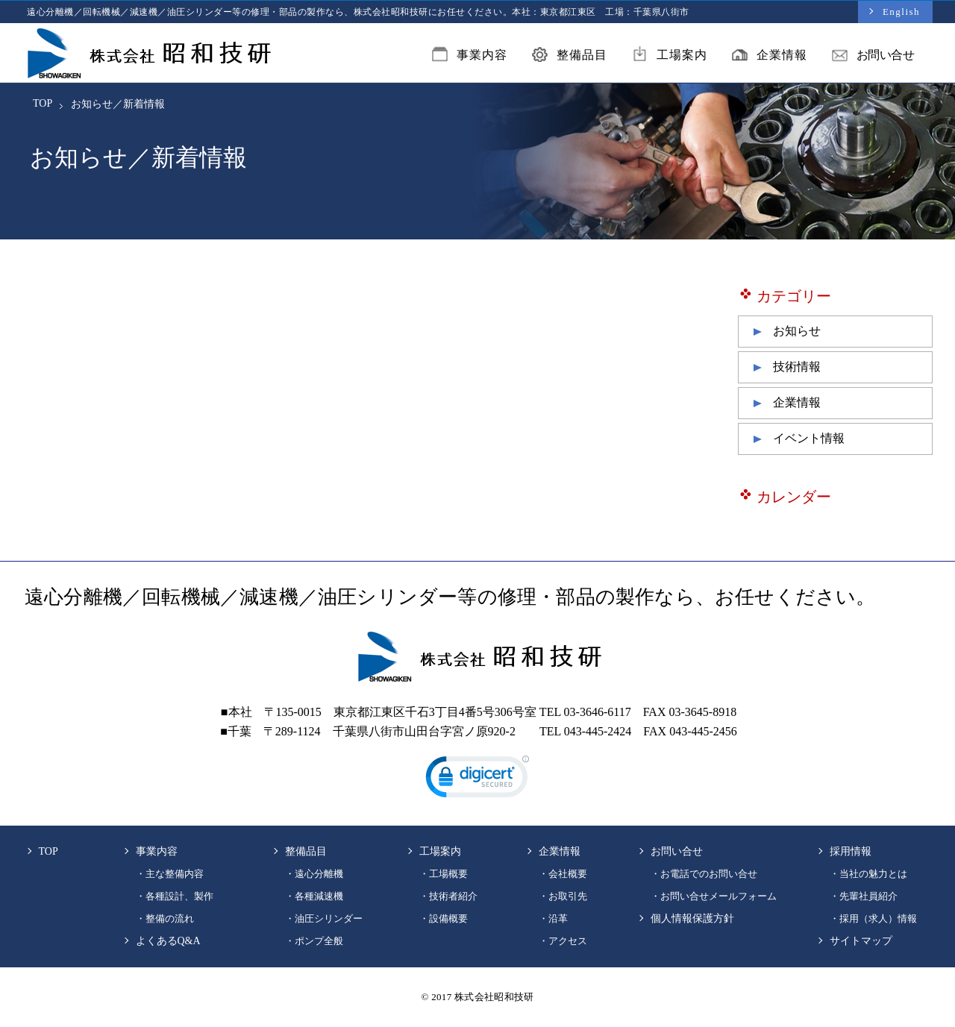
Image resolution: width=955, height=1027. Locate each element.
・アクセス (563, 940)
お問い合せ (873, 56)
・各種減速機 (314, 896)
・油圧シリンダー (324, 918)
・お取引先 (563, 896)
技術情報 (797, 366)
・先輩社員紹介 (864, 896)
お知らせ (797, 330)
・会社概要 (563, 873)
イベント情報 (809, 438)
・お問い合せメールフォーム (714, 896)
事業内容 (469, 56)
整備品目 (569, 56)
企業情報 (769, 56)
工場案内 (669, 56)
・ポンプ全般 (314, 940)
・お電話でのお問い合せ (704, 873)
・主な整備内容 (170, 873)
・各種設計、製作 (174, 896)
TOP (42, 103)
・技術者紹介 (448, 896)
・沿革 (553, 918)
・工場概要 (443, 873)
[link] (477, 780)
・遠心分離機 (314, 873)
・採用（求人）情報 (873, 918)
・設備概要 (443, 918)
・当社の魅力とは (868, 873)
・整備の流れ (165, 918)
